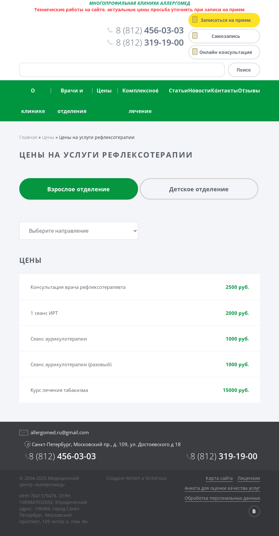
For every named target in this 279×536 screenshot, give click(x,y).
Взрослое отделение (78, 189)
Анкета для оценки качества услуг (222, 488)
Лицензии (249, 478)
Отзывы (249, 90)
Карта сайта (219, 478)
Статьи (178, 90)
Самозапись (226, 36)
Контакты (224, 90)
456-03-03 (62, 456)
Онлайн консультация (225, 52)
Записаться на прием (226, 20)
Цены (104, 90)
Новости (199, 90)
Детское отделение (199, 189)
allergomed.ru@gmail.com (60, 432)
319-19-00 (223, 456)
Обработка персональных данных (222, 498)
